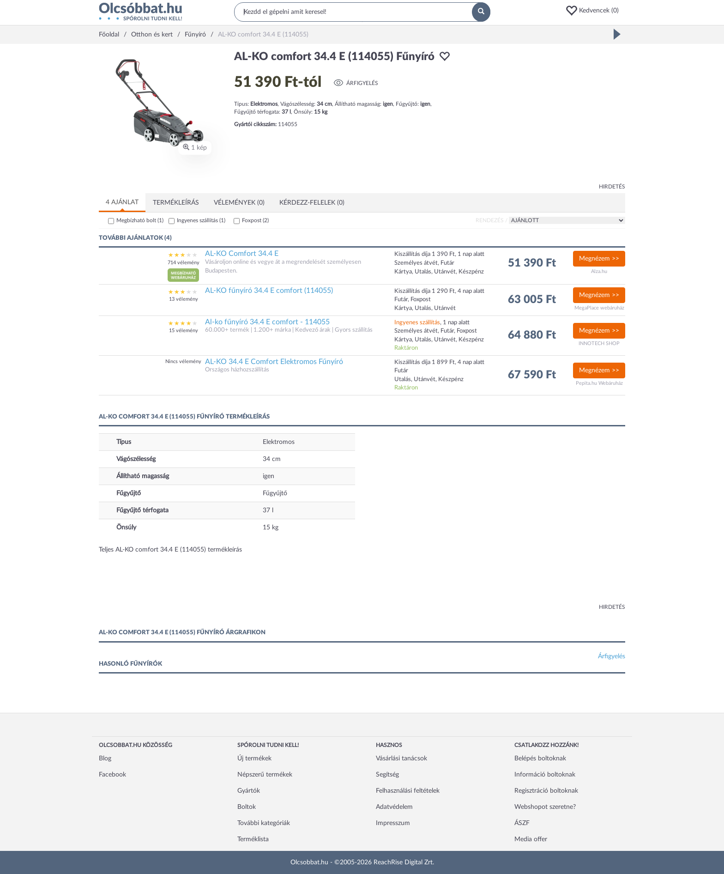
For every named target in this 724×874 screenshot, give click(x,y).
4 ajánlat (122, 202)
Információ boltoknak (544, 774)
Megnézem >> (599, 258)
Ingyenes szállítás (201, 220)
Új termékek (254, 758)
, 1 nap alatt (432, 323)
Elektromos (279, 442)
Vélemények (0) (239, 203)
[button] (595, 10)
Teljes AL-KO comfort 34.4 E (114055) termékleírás (170, 549)
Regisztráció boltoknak (546, 791)
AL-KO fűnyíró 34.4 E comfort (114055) (269, 290)
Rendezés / (491, 220)
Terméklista (253, 839)
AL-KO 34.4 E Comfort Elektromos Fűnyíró (274, 361)
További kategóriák (263, 823)
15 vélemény (183, 330)
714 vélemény (183, 262)
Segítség (387, 774)
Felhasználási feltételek (408, 791)
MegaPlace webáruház (599, 307)
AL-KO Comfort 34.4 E (241, 253)
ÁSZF (522, 823)
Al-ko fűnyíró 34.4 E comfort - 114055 (267, 322)
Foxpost (255, 220)
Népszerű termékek (264, 774)
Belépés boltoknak (540, 758)
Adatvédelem (394, 807)
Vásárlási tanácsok (401, 758)
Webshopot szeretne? (545, 807)
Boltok (246, 807)
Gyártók (248, 791)
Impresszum (393, 823)
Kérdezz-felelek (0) (311, 203)
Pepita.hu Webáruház (599, 383)
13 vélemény (183, 299)
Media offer (530, 839)
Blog (105, 758)
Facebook (112, 774)
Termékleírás (176, 203)
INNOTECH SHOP (599, 343)
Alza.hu (599, 271)
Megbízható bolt (139, 220)
